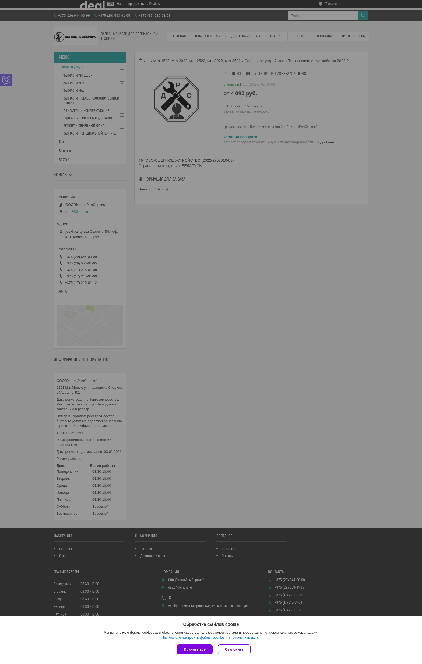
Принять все (195, 649)
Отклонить (234, 649)
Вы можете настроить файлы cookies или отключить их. (209, 637)
